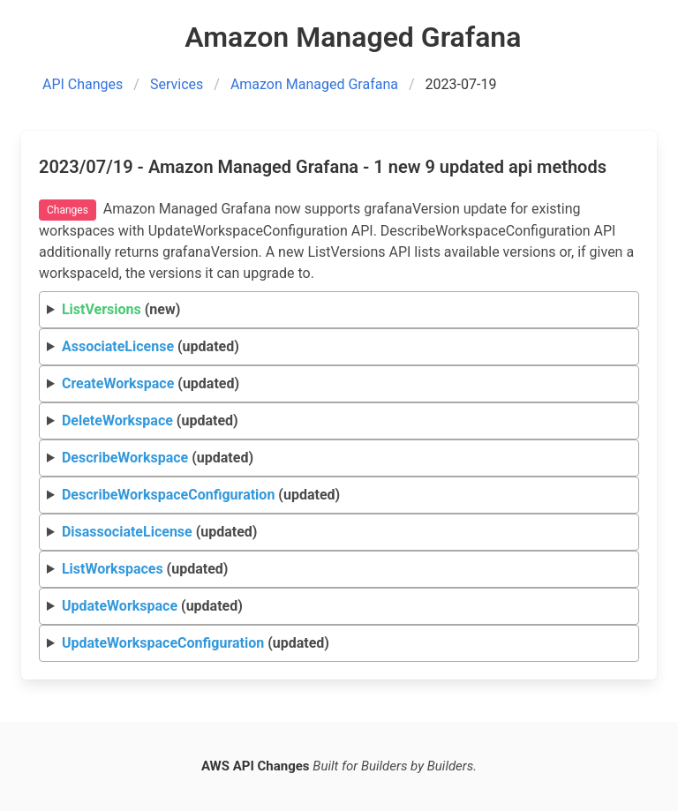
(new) (121, 309)
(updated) (150, 346)
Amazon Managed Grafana (314, 84)
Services (176, 84)
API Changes (82, 84)
